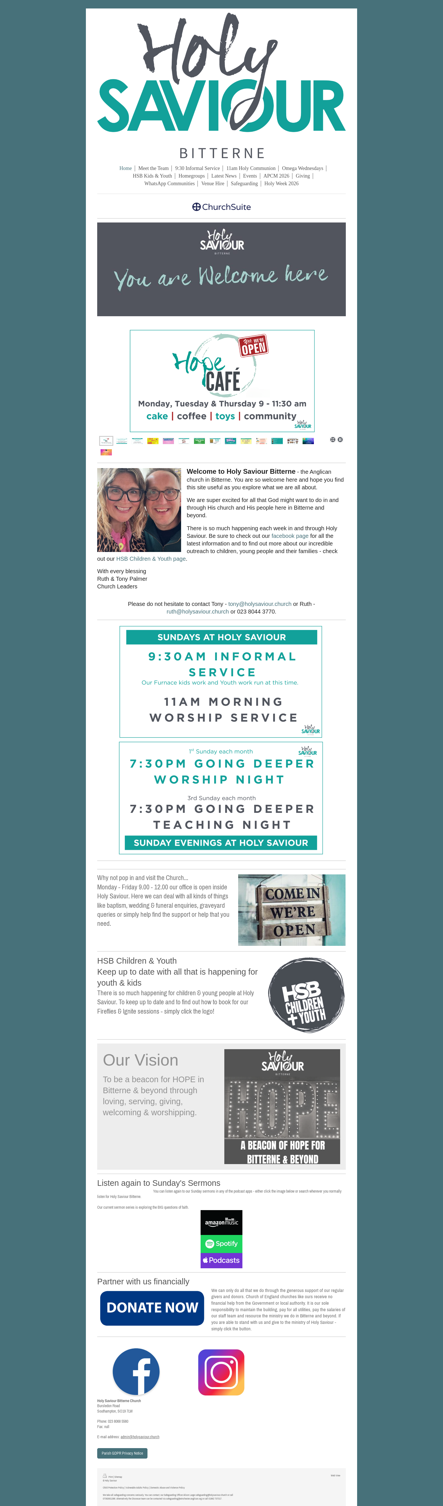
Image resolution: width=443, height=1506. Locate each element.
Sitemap (118, 1476)
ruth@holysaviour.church (198, 611)
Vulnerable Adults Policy (137, 1487)
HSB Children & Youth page (151, 559)
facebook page (290, 536)
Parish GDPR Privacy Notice (122, 1453)
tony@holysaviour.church (260, 604)
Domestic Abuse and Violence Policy (167, 1487)
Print (108, 1476)
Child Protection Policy (113, 1487)
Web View (335, 1475)
